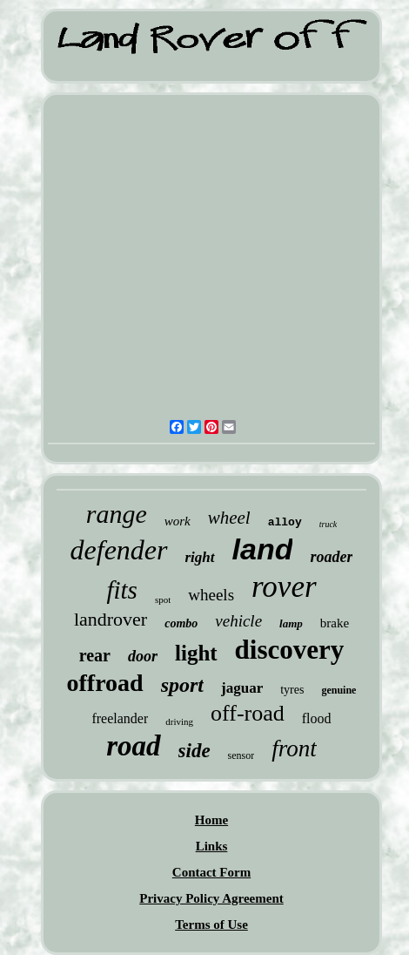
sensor (241, 755)
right (200, 557)
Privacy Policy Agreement (211, 898)
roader (331, 557)
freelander (119, 718)
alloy (285, 522)
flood (317, 718)
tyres (292, 689)
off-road (248, 713)
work (177, 521)
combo (181, 623)
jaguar (242, 688)
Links (212, 846)
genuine (338, 690)
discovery (290, 649)
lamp (291, 623)
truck (328, 524)
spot (163, 599)
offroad (105, 682)
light (196, 653)
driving (179, 721)
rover (284, 587)
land (262, 549)
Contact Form (211, 872)
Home (211, 820)
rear (95, 655)
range (116, 513)
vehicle (238, 621)
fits (121, 590)
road (133, 746)
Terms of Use (211, 924)
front (294, 748)
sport (182, 685)
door (143, 656)
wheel (229, 517)
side (194, 751)
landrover (110, 619)
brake (334, 623)
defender (119, 550)
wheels (211, 595)
